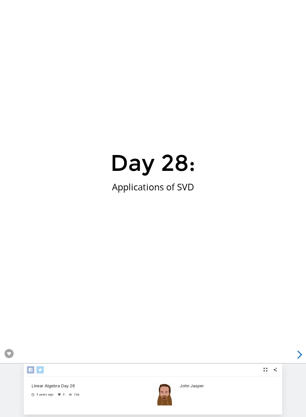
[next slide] (299, 355)
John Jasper (192, 385)
